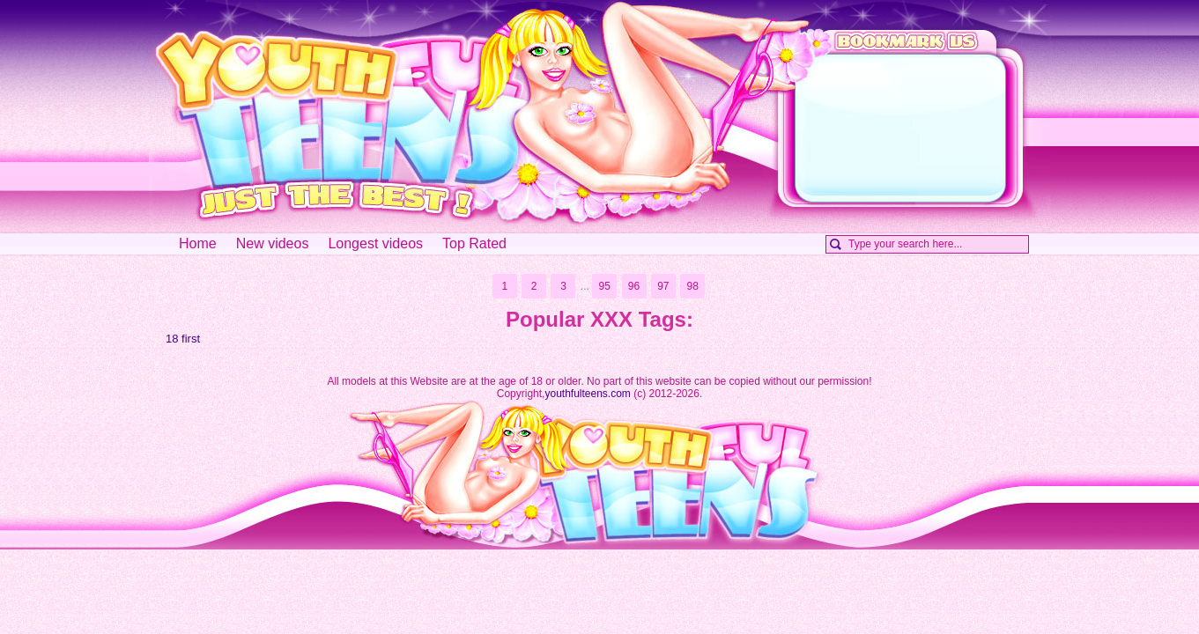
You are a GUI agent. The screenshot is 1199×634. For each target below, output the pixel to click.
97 (663, 286)
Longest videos (375, 243)
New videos (272, 243)
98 (693, 286)
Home (198, 243)
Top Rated (474, 243)
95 (604, 286)
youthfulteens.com (587, 393)
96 (634, 286)
